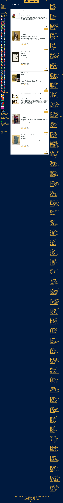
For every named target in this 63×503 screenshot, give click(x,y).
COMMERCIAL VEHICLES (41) (54, 120)
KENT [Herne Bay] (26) (53, 247)
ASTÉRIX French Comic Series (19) (54, 53)
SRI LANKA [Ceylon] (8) (53, 435)
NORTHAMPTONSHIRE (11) (53, 331)
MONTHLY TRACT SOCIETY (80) (54, 306)
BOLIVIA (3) (51, 72)
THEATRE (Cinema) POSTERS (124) (54, 460)
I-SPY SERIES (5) (52, 206)
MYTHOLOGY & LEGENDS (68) (54, 314)
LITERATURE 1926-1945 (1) (53, 282)
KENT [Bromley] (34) (52, 236)
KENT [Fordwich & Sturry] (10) (53, 246)
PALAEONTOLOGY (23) (53, 347)
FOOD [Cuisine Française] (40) (54, 174)
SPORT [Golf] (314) (52, 422)
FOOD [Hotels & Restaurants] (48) (54, 177)
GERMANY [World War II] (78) (53, 185)
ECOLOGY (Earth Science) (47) (54, 147)
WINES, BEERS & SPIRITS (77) (54, 486)
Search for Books (3, 5)
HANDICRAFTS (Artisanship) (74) (54, 195)
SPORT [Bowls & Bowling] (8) (53, 416)
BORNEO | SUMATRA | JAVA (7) (54, 75)
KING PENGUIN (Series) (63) (53, 267)
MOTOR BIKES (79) (52, 307)
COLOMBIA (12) (52, 119)
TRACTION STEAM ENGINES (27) (54, 466)
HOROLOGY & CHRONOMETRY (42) (54, 202)
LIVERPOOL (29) (52, 284)
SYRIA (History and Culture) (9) (54, 453)
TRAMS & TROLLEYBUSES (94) (54, 467)
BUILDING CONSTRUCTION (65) (54, 89)
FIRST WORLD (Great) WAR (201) (54, 169)
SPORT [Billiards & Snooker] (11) (54, 414)
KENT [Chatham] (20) (52, 238)
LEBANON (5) (51, 275)
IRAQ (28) (51, 213)
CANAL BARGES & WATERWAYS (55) (55, 98)
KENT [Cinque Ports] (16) (53, 239)
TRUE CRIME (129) (52, 468)
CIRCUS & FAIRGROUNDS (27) (54, 118)
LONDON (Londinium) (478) (53, 285)
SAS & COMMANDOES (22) (53, 387)
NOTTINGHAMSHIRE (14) (53, 334)
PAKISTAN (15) (52, 346)
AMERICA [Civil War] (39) (53, 19)
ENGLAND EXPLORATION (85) (54, 152)
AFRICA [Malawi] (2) (52, 10)
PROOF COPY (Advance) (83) (53, 369)
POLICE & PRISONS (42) (53, 364)
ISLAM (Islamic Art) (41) (53, 215)
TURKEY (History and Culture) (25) (54, 470)
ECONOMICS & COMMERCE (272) (54, 148)
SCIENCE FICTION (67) (53, 390)
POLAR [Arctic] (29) (52, 363)
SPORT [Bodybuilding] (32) (53, 415)
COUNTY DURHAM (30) (53, 125)
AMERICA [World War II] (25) (53, 22)
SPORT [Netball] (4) (52, 426)
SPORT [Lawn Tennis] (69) (53, 425)
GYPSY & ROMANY (24, 22)
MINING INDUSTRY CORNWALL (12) (54, 301)
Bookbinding (2, 10)
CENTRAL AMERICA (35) (53, 105)
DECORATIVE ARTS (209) (53, 132)
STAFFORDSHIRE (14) (53, 436)
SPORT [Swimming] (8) (53, 434)
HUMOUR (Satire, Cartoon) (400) (54, 203)
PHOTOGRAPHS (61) (52, 354)
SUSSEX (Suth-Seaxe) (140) (53, 445)
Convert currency (46, 27)
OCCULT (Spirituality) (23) (53, 337)
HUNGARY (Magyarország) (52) (54, 204)
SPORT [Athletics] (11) (53, 413)
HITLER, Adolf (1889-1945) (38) (54, 200)
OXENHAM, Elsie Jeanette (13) (54, 344)
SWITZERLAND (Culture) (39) (53, 452)
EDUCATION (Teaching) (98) (53, 149)
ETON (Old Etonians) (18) (53, 162)
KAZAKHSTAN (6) (52, 228)
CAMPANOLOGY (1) (52, 96)
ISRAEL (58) (51, 222)
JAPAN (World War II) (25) (53, 225)
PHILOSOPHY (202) (52, 353)
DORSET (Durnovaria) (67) (53, 144)
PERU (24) (51, 351)
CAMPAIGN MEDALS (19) (53, 95)
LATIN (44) (51, 273)
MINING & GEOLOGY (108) (53, 300)
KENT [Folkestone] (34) (53, 245)
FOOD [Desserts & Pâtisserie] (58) (54, 175)
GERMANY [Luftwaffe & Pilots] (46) (54, 184)
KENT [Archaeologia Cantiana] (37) (54, 231)
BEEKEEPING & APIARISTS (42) (54, 65)
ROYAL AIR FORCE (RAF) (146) (54, 379)
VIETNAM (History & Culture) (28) (54, 476)
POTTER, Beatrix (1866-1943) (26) (54, 367)
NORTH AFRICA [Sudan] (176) (53, 329)
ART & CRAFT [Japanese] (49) (54, 36)
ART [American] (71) (52, 37)
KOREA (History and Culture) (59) (54, 269)
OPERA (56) (51, 340)
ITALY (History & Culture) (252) (54, 223)
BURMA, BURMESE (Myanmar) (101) (54, 90)
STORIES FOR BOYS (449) (53, 439)
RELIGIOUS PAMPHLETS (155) (54, 374)
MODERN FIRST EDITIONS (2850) (54, 304)
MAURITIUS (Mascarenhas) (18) (54, 290)
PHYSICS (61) (52, 355)
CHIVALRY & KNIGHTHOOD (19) (54, 112)
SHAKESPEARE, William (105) (53, 396)
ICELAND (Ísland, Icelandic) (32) (54, 207)
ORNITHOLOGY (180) (52, 343)
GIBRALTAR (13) (52, 186)
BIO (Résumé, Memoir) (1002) (53, 69)
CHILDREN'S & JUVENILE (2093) (54, 109)
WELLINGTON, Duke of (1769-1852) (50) (55, 481)
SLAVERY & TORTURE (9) (53, 403)
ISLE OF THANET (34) (53, 219)
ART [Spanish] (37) (52, 49)
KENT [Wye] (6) (52, 266)
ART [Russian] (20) (52, 48)
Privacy (2, 133)
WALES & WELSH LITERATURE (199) (54, 478)
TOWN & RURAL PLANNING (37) (54, 464)
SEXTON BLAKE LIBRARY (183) (54, 394)
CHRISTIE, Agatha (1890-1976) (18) (54, 113)
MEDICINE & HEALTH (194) (53, 294)
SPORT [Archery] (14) (52, 412)
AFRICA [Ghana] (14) (52, 8)
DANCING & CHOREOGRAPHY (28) (54, 131)
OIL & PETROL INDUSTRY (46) (54, 338)
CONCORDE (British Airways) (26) (54, 122)
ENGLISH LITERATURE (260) (53, 155)
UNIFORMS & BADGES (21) (53, 472)
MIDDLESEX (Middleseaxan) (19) (54, 297)
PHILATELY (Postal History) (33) (54, 352)
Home (2, 4)
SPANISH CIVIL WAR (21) (53, 410)
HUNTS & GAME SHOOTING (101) (54, 205)
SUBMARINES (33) (52, 442)
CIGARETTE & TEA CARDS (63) (54, 115)
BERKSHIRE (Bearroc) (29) (53, 67)
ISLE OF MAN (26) (52, 217)
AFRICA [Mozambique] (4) (53, 11)
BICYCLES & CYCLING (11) (53, 68)
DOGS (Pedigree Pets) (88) (53, 142)
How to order (2, 6)
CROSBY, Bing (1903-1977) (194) (54, 128)
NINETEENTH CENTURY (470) (54, 323)
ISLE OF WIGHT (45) (52, 220)
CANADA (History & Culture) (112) (54, 97)
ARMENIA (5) (51, 35)
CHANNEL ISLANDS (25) (53, 107)
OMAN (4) (51, 339)
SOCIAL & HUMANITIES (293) (53, 405)
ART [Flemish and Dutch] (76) (53, 42)
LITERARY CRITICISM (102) (53, 279)
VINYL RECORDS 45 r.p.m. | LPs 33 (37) (55, 477)
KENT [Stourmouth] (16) (53, 258)
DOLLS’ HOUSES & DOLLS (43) (54, 143)
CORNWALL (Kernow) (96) (53, 124)
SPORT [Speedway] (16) (53, 433)
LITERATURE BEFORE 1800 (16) (54, 283)
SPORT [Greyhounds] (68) (53, 423)
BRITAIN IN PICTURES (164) (53, 82)
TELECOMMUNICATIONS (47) (53, 455)
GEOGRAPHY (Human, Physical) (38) (54, 182)
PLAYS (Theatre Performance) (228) (54, 359)
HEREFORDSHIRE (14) (53, 198)
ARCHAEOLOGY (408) (53, 29)
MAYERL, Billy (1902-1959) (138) (54, 291)
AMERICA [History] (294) (53, 20)
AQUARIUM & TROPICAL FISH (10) (54, 27)
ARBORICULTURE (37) (53, 28)
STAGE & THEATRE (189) (53, 437)
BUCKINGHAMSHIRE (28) (53, 87)
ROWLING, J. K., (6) (52, 378)
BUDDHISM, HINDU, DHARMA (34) (54, 88)
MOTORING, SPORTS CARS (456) (54, 308)
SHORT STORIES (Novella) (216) (54, 399)
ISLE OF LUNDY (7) (52, 216)
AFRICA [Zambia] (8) (52, 15)
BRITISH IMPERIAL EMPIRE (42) (54, 83)
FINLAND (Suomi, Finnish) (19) (54, 167)
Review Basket (3, 13)
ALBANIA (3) (51, 18)
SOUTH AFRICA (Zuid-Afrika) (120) (54, 408)
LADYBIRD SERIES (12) (53, 270)
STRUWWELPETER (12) (53, 441)
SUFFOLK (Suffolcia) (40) (53, 443)
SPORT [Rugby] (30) (52, 429)
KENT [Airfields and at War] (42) (54, 229)
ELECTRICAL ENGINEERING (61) (54, 150)
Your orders (2, 7)
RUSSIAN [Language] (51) (53, 384)
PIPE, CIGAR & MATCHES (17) (54, 358)
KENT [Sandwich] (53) (52, 256)
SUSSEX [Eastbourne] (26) (53, 448)
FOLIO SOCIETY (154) (53, 171)
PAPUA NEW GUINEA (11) (53, 350)
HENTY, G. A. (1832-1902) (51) (53, 197)
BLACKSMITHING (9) (52, 70)
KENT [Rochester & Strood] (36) (54, 254)
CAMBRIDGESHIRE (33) (53, 94)
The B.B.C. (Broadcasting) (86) (54, 459)
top (29, 155)
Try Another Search (18, 8)
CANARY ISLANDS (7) (53, 99)
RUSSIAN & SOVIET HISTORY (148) (54, 383)
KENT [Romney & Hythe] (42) (53, 255)
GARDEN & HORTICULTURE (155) (54, 180)
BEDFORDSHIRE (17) (52, 64)
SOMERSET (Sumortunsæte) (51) (54, 407)
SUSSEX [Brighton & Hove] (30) (54, 447)
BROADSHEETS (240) (53, 85)
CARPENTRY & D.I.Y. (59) (53, 100)
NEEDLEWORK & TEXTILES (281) (54, 317)
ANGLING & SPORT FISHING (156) (54, 24)
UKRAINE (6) (51, 471)
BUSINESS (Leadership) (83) (53, 92)
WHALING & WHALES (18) (53, 483)
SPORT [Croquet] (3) (52, 419)
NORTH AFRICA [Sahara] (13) (53, 328)
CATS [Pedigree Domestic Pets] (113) (55, 104)
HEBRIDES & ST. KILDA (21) (53, 196)
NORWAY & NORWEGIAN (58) (53, 333)
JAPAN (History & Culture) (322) (54, 224)
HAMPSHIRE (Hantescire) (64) (54, 194)
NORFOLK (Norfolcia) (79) (53, 324)
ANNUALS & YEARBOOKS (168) (54, 26)
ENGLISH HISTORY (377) (53, 153)
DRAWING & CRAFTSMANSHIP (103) (54, 146)
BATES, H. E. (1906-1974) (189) (54, 62)
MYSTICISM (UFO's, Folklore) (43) (54, 313)
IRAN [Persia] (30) (52, 212)
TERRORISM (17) (52, 457)
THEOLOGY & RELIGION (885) (54, 462)
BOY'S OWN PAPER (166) (53, 78)
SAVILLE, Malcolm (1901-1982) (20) (54, 389)
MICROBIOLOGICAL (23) (53, 296)
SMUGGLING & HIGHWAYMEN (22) (54, 404)
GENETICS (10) (52, 181)
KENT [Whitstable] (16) (53, 264)
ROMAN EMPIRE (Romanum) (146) (54, 376)
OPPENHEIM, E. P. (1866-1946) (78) (54, 341)
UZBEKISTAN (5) (52, 473)
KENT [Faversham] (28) (53, 244)
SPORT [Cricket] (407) (53, 418)
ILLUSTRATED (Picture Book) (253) (54, 208)
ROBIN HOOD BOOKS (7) (53, 375)
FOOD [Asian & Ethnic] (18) (53, 172)
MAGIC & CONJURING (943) (53, 287)
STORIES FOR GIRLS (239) (53, 440)
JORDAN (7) (51, 227)
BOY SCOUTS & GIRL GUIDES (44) (54, 77)
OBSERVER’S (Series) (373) (53, 336)
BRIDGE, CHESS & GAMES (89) (54, 80)
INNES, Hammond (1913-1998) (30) (54, 210)
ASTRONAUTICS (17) (52, 54)
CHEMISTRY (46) (52, 108)
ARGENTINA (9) (52, 34)
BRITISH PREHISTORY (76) (53, 84)
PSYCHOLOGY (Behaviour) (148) (54, 371)
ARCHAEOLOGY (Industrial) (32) (54, 30)
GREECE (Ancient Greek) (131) (54, 191)
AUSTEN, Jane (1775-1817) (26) (54, 56)
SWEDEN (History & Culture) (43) (54, 451)
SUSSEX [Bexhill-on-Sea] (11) (54, 446)
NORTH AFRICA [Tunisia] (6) (53, 330)
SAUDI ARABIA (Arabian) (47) (53, 388)
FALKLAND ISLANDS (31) (53, 164)
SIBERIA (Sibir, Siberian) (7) (53, 401)
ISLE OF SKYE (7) (52, 218)
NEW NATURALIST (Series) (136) (54, 320)
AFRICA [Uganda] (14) (53, 14)
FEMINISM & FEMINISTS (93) (53, 166)
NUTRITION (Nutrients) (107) (53, 335)
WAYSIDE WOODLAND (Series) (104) (54, 480)
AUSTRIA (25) (51, 58)
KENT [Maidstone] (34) (53, 250)
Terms (2, 132)
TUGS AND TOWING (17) (53, 469)
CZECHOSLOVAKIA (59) (53, 130)
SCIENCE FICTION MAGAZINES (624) (54, 391)
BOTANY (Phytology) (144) (53, 76)
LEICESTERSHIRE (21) (53, 276)
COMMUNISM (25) (52, 121)
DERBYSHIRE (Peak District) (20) (54, 137)
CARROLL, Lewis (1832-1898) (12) (54, 102)
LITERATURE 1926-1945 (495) (53, 281)
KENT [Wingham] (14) (52, 265)
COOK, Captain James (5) (53, 123)
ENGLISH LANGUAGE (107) (53, 154)
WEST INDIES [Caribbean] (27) (54, 482)
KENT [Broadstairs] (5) (53, 235)
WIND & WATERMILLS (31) (53, 485)
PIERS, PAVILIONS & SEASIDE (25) (54, 357)
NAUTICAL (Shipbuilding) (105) (54, 316)
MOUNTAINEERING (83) (53, 309)
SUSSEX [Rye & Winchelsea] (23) (54, 450)
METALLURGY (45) (52, 295)
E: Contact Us (56, 0)
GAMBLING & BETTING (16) (53, 179)
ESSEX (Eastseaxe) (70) (53, 159)
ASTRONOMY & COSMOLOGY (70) (54, 55)
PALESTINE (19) (52, 348)
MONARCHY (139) (52, 305)
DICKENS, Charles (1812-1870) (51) (54, 139)
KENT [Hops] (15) (52, 248)
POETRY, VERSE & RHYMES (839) (54, 360)
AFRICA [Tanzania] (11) (53, 13)
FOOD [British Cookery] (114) (53, 173)
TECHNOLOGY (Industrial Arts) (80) (54, 454)
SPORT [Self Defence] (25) (53, 430)
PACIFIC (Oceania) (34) (53, 345)
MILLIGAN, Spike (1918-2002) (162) (54, 299)
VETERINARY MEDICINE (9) (53, 474)
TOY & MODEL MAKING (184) (53, 465)
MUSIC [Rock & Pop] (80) (53, 312)
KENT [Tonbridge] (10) (53, 260)
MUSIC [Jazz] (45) (52, 311)
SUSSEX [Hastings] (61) (53, 449)
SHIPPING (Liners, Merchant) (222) (54, 398)
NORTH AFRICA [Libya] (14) (53, 326)
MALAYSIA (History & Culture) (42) (54, 288)
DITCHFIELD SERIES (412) (53, 140)
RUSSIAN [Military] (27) (53, 385)
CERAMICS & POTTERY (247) (54, 106)
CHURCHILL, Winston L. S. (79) (54, 114)
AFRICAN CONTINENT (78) (53, 16)
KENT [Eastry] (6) (52, 242)
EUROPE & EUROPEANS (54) (53, 163)
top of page (51, 494)
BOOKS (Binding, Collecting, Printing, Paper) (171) (56, 74)
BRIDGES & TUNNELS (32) (53, 81)
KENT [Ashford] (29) (52, 232)
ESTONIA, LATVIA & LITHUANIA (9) (54, 160)
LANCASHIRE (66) (52, 272)
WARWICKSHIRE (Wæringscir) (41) (54, 479)
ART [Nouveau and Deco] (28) (53, 47)
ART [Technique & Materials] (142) (54, 50)
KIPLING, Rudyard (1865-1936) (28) (54, 268)
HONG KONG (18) (52, 201)
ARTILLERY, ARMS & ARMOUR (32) (54, 51)
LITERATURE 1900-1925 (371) (53, 280)
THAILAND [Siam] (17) (53, 458)
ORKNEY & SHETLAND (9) (53, 342)
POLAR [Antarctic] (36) (53, 362)
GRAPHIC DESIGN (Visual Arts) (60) (54, 190)
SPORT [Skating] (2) (52, 431)
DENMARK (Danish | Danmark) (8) (54, 136)
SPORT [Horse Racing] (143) (53, 424)
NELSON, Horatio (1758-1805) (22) (54, 318)
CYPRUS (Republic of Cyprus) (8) (54, 129)
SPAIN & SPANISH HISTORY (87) (54, 409)
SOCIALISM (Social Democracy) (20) (54, 406)
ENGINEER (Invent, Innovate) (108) (54, 151)
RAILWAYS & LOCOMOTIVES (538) (54, 373)
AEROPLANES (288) (52, 4)
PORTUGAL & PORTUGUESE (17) (54, 365)
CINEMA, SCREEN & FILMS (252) (54, 117)
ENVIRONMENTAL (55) (53, 157)
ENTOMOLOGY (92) (52, 156)
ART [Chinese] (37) (52, 41)
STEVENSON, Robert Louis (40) (54, 438)
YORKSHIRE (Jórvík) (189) (53, 490)
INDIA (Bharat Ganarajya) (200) (54, 209)
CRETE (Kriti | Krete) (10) (53, 126)
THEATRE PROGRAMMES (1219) (54, 461)
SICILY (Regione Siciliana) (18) (54, 402)
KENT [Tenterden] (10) (53, 259)
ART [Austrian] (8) (52, 40)
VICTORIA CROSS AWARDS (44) (54, 475)
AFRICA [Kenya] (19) (52, 9)
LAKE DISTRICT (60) (52, 271)
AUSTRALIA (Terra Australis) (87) (54, 57)
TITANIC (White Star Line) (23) (54, 463)
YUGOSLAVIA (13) (52, 491)
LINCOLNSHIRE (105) (52, 277)
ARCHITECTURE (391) (53, 32)
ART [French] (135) (52, 43)
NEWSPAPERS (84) (52, 322)
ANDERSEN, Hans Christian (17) (54, 23)
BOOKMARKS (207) (52, 73)
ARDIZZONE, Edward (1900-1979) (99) (54, 33)
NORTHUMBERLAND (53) (53, 332)
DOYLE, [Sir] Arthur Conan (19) (54, 145)
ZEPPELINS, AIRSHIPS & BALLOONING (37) (55, 492)
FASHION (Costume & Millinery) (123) (54, 165)
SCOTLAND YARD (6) (52, 393)
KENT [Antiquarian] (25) (53, 230)
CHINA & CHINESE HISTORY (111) (54, 111)
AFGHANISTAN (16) (52, 5)
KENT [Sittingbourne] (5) (53, 257)
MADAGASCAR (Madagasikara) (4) (54, 286)
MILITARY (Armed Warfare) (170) (54, 298)
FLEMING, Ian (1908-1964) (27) (54, 170)
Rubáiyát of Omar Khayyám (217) (54, 381)
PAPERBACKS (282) (52, 349)
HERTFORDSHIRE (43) (53, 199)
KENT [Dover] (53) (52, 241)
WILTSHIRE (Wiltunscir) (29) (53, 484)
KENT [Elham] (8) (52, 243)
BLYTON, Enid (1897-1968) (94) (54, 71)
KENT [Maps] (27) (52, 251)
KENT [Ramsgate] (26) (53, 253)
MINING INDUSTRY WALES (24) (54, 302)
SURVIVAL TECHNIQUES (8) (53, 444)
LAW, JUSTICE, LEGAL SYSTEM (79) (54, 274)
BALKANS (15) (52, 60)
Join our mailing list (3, 9)
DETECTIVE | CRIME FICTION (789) (54, 138)
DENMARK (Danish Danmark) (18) (54, 135)
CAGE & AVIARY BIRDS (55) (53, 93)
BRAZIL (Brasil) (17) (52, 79)
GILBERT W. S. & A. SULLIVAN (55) (54, 187)
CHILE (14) (51, 110)
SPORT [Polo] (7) (52, 428)
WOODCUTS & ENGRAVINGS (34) (54, 487)
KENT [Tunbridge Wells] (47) (53, 262)
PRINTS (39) (51, 368)
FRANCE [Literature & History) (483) (54, 178)
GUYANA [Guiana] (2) (52, 192)
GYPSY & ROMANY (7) (53, 193)
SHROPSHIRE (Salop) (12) (53, 400)
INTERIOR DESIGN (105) (53, 211)
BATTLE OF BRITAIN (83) (53, 63)
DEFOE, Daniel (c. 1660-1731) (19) (54, 133)
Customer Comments (3, 8)
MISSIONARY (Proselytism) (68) (54, 303)
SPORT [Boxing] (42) (52, 417)
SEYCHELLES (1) (52, 395)
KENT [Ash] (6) (52, 233)
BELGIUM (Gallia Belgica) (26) (53, 66)
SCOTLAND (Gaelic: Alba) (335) (54, 392)
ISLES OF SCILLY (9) (52, 221)
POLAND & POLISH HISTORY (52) (54, 361)
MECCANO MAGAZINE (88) (53, 293)
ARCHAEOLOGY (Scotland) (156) (54, 31)
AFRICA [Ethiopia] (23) (53, 7)
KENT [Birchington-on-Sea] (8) (54, 234)
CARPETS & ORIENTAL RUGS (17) (54, 101)
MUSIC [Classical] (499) (53, 310)
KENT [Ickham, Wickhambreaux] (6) (54, 249)
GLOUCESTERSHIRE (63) (53, 188)
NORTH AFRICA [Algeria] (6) (53, 325)
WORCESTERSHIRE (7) (53, 488)
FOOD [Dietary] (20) (52, 176)
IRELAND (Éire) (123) (52, 214)
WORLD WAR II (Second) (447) (54, 489)
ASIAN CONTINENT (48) (53, 52)
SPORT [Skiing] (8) (52, 432)
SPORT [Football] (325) (53, 421)
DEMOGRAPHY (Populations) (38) (54, 134)
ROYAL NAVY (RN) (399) (53, 380)
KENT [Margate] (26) (52, 252)
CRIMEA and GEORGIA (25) (53, 127)
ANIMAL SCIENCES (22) (53, 25)
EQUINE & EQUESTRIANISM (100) (54, 158)
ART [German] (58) (52, 44)
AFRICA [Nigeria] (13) (52, 12)
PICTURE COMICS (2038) (53, 356)
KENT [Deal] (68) (52, 240)
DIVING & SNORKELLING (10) (53, 141)
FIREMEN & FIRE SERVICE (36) (54, 168)
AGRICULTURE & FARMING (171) (54, 17)
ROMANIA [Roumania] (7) (53, 377)
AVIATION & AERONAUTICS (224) (54, 59)
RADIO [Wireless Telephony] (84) (54, 372)
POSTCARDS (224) (52, 366)
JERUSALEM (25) (52, 226)
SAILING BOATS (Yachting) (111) (54, 386)
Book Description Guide (4, 131)
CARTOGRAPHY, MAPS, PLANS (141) (55, 103)
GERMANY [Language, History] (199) (54, 183)
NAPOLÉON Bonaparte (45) (53, 315)
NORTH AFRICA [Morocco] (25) (54, 327)
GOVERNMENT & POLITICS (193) (54, 189)
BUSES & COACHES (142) (53, 91)
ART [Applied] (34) (52, 38)
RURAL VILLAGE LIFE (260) (53, 382)
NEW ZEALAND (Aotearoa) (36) (54, 321)
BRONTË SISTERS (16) (53, 86)
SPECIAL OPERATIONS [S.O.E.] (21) (54, 411)
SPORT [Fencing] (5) (52, 420)
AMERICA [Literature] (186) (53, 21)
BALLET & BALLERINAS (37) (53, 61)
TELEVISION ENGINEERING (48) (54, 456)
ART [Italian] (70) (52, 46)
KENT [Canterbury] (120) (53, 237)
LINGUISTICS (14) (52, 278)
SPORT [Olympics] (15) (53, 427)
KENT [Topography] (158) (53, 261)
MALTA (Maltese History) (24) (53, 289)
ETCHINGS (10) (52, 161)
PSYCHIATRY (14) (52, 370)
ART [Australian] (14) (52, 39)
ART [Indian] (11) (52, 45)
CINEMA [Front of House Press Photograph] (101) (56, 116)
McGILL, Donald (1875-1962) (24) (54, 292)
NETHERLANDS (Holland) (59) (53, 319)
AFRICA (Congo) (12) (52, 6)
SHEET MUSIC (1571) (52, 397)
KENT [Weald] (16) (52, 263)
